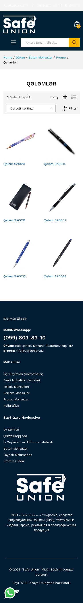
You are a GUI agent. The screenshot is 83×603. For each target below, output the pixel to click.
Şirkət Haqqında (15, 436)
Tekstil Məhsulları (16, 386)
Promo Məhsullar (16, 399)
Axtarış (74, 42)
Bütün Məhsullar (15, 448)
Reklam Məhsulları (16, 393)
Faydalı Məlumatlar (17, 455)
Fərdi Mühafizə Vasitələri (21, 380)
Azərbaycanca (14, 5)
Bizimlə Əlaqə (13, 461)
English (70, 5)
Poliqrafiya (11, 405)
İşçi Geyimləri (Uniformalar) (23, 374)
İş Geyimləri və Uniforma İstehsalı (28, 442)
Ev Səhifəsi (11, 429)
